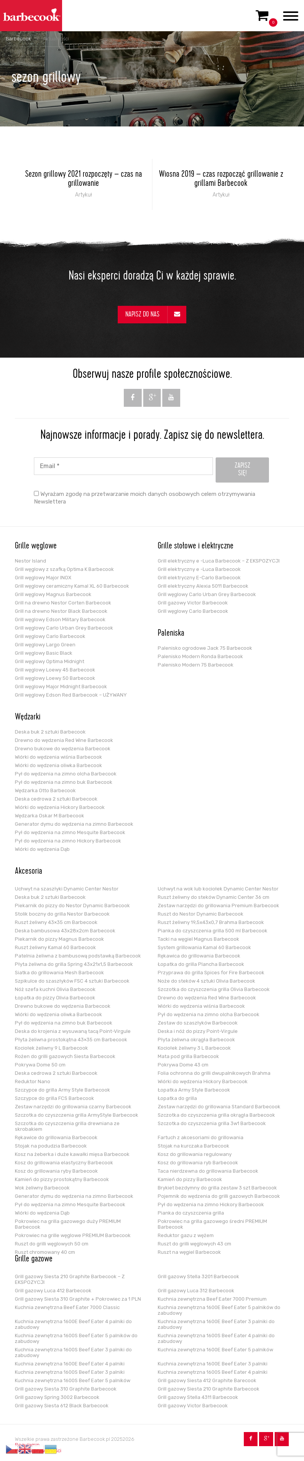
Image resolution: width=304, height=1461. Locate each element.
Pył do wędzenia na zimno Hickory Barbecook (68, 841)
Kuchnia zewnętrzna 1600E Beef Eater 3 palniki (212, 1364)
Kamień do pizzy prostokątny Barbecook (62, 1179)
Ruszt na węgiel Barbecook (189, 1252)
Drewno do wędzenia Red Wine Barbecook (64, 740)
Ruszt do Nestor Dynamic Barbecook (200, 914)
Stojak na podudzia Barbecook (51, 1146)
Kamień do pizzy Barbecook (190, 1179)
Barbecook (18, 39)
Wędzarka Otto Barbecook (45, 790)
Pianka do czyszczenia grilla (191, 1213)
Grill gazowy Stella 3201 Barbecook (198, 1276)
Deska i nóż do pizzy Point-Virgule (198, 1031)
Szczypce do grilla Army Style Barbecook (62, 1090)
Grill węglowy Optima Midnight (49, 661)
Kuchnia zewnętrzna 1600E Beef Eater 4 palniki (70, 1364)
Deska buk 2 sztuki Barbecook (50, 732)
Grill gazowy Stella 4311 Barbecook (198, 1397)
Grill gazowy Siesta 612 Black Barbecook (62, 1405)
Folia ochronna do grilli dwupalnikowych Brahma (214, 1073)
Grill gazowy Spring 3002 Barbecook (57, 1397)
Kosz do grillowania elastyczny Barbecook (64, 1162)
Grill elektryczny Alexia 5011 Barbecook (203, 586)
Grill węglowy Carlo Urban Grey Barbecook (64, 628)
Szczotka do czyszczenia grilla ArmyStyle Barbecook (76, 1115)
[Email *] (123, 466)
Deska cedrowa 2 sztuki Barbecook (56, 799)
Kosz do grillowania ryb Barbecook (198, 1162)
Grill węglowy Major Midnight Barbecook (61, 686)
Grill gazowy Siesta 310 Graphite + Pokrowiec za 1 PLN (78, 1299)
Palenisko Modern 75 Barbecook (196, 665)
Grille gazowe (34, 1259)
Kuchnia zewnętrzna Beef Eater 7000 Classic (67, 1307)
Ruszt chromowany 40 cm (45, 1252)
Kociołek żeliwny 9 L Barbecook (51, 1048)
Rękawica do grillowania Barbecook (199, 956)
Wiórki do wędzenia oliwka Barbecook (58, 765)
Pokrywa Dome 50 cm (40, 1065)
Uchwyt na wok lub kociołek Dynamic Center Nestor (218, 889)
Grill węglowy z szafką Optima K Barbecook (64, 569)
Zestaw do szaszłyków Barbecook (198, 1023)
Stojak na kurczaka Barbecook (193, 1146)
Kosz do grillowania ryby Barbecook (56, 1171)
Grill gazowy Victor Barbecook (193, 603)
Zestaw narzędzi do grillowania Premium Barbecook (218, 905)
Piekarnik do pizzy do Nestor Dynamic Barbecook (72, 905)
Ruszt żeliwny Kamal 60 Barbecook (55, 947)
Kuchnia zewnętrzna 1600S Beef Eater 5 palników (72, 1380)
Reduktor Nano (32, 1081)
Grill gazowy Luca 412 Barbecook (53, 1290)
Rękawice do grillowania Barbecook (56, 1137)
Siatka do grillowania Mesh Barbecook (59, 972)
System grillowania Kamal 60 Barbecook (204, 947)
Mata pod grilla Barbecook (188, 1056)
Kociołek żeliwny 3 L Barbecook (194, 1048)
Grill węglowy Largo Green (45, 644)
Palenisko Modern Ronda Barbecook (200, 656)
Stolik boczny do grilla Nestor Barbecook (62, 914)
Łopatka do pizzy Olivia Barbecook (55, 998)
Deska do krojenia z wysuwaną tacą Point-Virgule (73, 1031)
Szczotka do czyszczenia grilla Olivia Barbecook (214, 989)
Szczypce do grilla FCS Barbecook (54, 1098)
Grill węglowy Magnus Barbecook (53, 594)
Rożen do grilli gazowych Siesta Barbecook (65, 1056)
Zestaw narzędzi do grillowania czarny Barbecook (73, 1106)
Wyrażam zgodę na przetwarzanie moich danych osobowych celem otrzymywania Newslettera (144, 498)
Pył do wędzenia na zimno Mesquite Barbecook (70, 832)
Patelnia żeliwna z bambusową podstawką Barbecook (78, 956)
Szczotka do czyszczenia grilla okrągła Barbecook (216, 1115)
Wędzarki (27, 717)
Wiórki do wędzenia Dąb (42, 849)
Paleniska (171, 633)
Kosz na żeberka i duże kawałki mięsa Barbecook (72, 1154)
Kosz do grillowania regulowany (195, 1154)
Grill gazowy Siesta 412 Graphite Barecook (207, 1380)
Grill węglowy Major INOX (43, 577)
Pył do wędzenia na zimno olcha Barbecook (66, 774)
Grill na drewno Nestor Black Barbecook (61, 611)
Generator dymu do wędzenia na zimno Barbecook (74, 824)
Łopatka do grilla (177, 1098)
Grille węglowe (36, 546)
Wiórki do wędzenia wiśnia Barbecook (58, 757)
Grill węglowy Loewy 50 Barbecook (55, 678)
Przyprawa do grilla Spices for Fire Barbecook (211, 972)
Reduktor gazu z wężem (186, 1235)
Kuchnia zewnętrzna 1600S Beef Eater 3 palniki (70, 1372)
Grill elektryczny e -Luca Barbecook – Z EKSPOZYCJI (219, 561)
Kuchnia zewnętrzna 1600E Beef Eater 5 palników (215, 1349)
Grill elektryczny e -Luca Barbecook (199, 569)
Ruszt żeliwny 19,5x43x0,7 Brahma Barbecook (211, 922)
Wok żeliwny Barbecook (42, 1188)
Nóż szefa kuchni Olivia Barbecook (55, 989)
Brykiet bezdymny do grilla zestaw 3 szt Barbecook (217, 1188)
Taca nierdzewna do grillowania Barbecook (208, 1171)
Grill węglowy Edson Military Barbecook (60, 619)
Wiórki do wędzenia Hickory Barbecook (60, 807)
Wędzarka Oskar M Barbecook (49, 815)
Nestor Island (30, 561)
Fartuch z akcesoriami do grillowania (200, 1137)
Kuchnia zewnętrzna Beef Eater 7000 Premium (212, 1299)
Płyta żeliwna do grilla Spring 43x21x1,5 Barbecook (74, 964)
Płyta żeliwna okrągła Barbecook (196, 1039)
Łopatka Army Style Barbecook (194, 1090)
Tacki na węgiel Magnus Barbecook (198, 939)
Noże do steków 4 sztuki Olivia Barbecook (206, 981)
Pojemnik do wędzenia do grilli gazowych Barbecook (219, 1196)
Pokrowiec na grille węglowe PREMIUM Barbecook (73, 1235)
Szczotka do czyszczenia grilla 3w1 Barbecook (212, 1123)
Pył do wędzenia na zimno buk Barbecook (63, 782)
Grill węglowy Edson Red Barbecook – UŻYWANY (71, 695)
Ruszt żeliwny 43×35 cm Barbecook (56, 922)
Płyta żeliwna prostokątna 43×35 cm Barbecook (71, 1039)
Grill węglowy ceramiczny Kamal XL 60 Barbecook (72, 586)
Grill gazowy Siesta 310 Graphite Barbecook (66, 1389)
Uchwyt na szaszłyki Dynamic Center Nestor (66, 889)
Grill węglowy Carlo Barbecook (50, 636)
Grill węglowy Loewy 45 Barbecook (55, 670)
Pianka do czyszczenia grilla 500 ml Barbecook (212, 931)
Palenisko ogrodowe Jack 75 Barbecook (205, 648)
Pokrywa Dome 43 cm (183, 1065)
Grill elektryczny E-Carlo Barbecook (199, 577)
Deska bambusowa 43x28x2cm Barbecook (65, 931)
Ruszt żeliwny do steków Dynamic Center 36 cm (213, 897)
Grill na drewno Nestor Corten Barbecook (63, 603)
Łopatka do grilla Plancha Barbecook (201, 964)
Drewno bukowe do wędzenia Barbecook (62, 748)
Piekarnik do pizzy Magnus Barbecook (59, 939)
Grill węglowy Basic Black (43, 653)
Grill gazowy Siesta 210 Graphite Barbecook (208, 1389)
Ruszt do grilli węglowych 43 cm (194, 1244)
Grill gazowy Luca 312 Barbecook (196, 1290)
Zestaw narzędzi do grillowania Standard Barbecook (219, 1106)
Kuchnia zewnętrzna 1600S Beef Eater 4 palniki (212, 1372)
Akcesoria (28, 871)
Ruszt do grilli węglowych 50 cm (51, 1244)
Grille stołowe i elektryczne (196, 546)
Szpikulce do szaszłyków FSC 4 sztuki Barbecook (72, 981)
